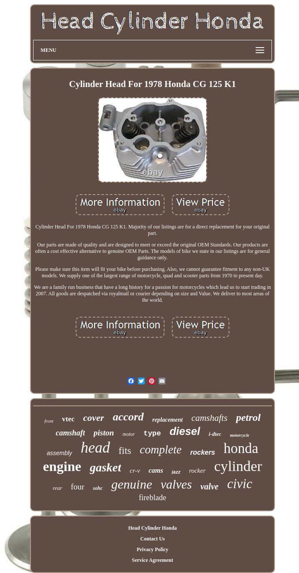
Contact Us (152, 539)
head (95, 447)
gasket (105, 467)
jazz (176, 471)
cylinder (238, 466)
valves (176, 484)
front (48, 420)
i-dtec (215, 434)
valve (209, 486)
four (78, 486)
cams (156, 470)
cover (93, 417)
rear (57, 488)
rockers (202, 452)
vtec (68, 419)
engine (62, 466)
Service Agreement (152, 560)
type (152, 433)
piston (104, 432)
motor (128, 434)
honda (241, 448)
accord (128, 417)
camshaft (70, 433)
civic (240, 483)
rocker (197, 470)
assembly (59, 453)
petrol (248, 417)
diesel (185, 431)
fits (125, 450)
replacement (168, 420)
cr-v (135, 470)
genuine (131, 484)
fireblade (152, 497)
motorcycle (239, 435)
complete (160, 449)
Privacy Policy (152, 549)
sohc (98, 488)
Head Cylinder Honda (152, 528)
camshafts (209, 418)
